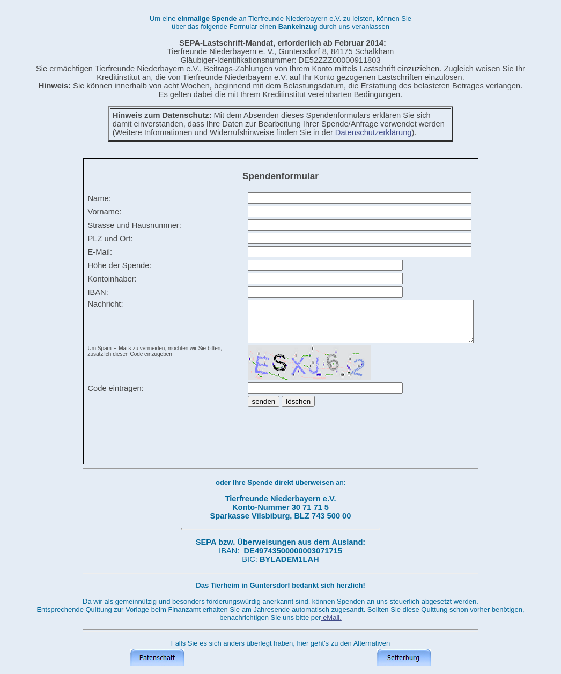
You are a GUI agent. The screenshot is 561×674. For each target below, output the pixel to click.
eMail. (331, 617)
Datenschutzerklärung (373, 132)
